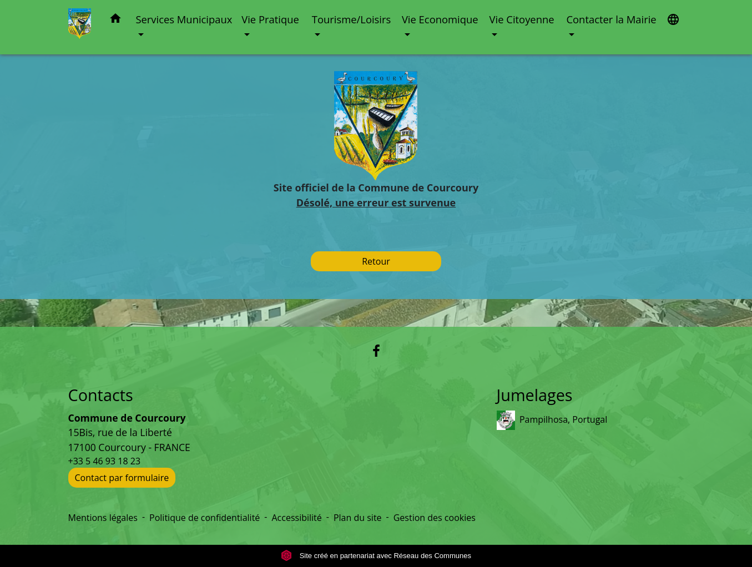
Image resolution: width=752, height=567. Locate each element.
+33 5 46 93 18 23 (104, 461)
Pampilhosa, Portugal (552, 420)
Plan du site (358, 518)
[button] (115, 20)
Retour (376, 261)
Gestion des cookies (434, 518)
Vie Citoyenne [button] (521, 19)
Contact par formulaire (122, 478)
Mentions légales (103, 518)
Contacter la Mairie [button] (611, 19)
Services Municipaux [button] (183, 19)
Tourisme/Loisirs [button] (351, 19)
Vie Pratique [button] (270, 19)
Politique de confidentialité (204, 518)
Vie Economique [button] (440, 19)
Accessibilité (296, 518)
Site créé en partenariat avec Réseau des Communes (376, 555)
